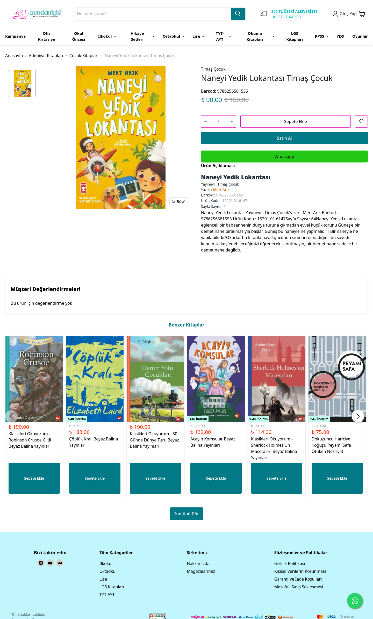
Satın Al (284, 138)
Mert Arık (221, 189)
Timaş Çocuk (213, 69)
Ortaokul (108, 571)
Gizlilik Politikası (289, 563)
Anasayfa (14, 55)
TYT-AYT (107, 594)
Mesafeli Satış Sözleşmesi (298, 587)
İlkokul (105, 563)
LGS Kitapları (111, 587)
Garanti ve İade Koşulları (298, 579)
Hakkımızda (198, 563)
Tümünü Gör (186, 513)
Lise (103, 579)
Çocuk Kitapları (84, 55)
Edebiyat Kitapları (46, 55)
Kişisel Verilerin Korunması (300, 571)
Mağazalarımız (201, 571)
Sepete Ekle (295, 121)
